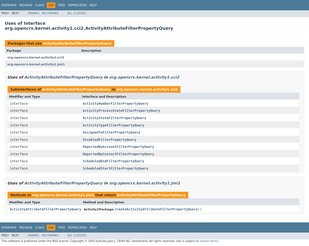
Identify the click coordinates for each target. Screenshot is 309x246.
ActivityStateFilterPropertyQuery (114, 118)
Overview (8, 5)
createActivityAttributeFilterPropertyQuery (156, 209)
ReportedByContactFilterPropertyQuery (118, 154)
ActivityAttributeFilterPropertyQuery (77, 43)
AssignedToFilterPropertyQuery (111, 132)
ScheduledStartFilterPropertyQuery (115, 168)
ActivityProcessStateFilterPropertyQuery (121, 111)
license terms (209, 241)
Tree (61, 5)
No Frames (50, 13)
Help (93, 5)
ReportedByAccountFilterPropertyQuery (118, 147)
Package (25, 5)
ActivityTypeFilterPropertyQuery (113, 125)
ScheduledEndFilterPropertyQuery (113, 161)
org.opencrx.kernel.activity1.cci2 (35, 57)
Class (39, 5)
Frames (33, 13)
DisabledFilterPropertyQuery (109, 140)
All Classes (77, 13)
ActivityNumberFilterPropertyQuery (115, 103)
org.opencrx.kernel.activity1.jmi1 (36, 64)
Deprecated (77, 5)
